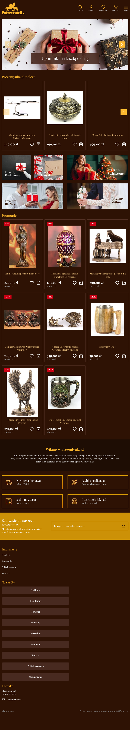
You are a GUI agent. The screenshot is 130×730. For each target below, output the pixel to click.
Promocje (35, 644)
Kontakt (6, 573)
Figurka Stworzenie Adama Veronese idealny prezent (65, 348)
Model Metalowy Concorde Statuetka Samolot (22, 136)
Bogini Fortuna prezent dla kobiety (22, 273)
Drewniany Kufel (107, 346)
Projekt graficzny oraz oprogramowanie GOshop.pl (104, 711)
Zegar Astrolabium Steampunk (107, 135)
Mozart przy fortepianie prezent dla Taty (108, 275)
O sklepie (6, 555)
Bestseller (35, 633)
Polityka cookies (9, 567)
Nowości (35, 611)
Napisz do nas (14, 700)
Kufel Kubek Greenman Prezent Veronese (65, 421)
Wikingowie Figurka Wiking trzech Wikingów (22, 348)
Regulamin (7, 561)
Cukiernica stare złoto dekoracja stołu (65, 136)
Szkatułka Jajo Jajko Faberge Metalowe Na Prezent (64, 275)
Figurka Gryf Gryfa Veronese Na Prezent (22, 421)
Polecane (35, 622)
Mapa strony (35, 676)
